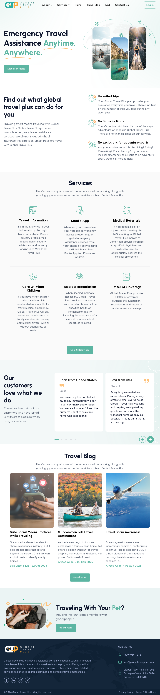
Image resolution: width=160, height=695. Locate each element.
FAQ (108, 5)
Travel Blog (93, 5)
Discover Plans (16, 69)
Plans (78, 5)
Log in (150, 5)
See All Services (80, 350)
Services (64, 5)
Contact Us (122, 5)
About (47, 5)
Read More (80, 577)
